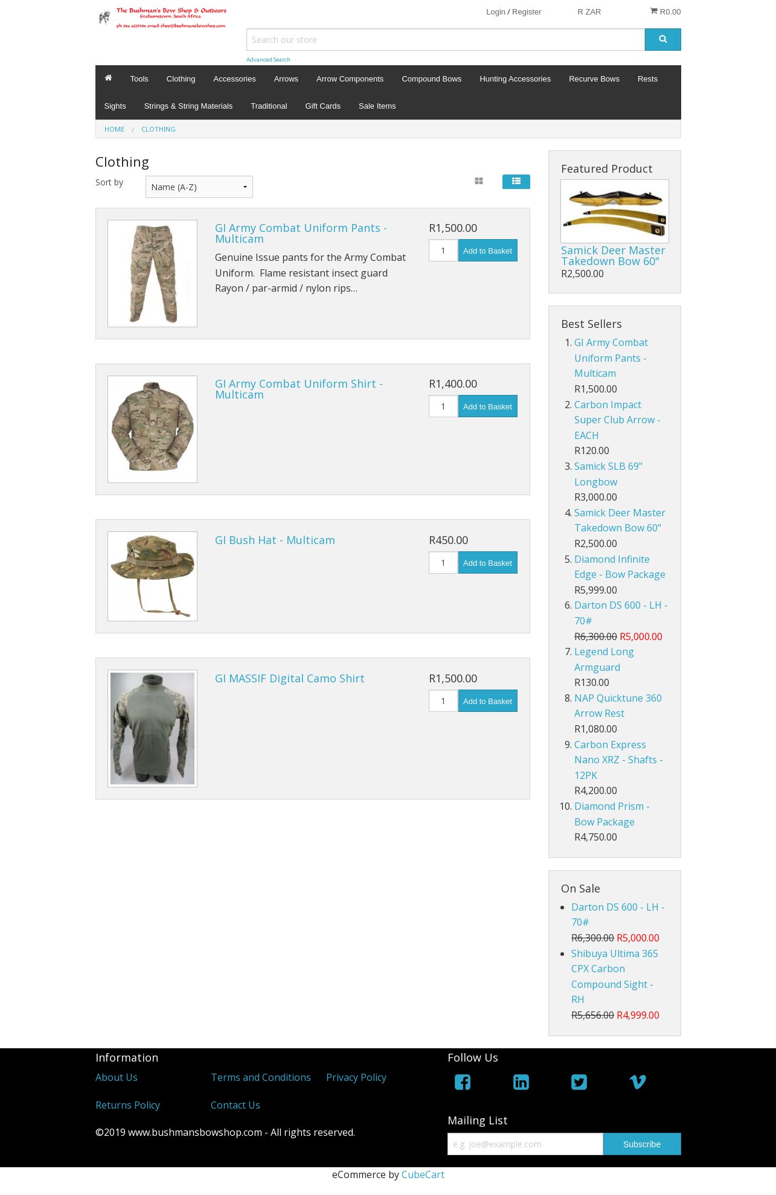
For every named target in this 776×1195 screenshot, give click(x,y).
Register (526, 11)
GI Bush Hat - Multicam (275, 540)
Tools (139, 78)
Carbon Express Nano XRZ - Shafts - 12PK (618, 760)
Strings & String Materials (188, 106)
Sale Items (377, 106)
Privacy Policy (356, 1077)
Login (495, 11)
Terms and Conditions (261, 1077)
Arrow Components (349, 78)
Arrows (286, 78)
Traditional (269, 106)
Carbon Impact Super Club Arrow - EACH (617, 420)
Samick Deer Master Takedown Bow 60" (613, 255)
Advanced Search (268, 59)
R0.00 (665, 11)
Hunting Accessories (515, 78)
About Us (116, 1077)
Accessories (235, 78)
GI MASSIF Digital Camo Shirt (290, 678)
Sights (115, 106)
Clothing (181, 78)
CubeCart (423, 1174)
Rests (648, 78)
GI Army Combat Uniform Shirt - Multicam (299, 389)
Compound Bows (431, 78)
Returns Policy (127, 1105)
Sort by (109, 182)
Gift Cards (323, 106)
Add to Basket (487, 250)
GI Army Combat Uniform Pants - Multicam (301, 233)
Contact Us (235, 1105)
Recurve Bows (594, 78)
